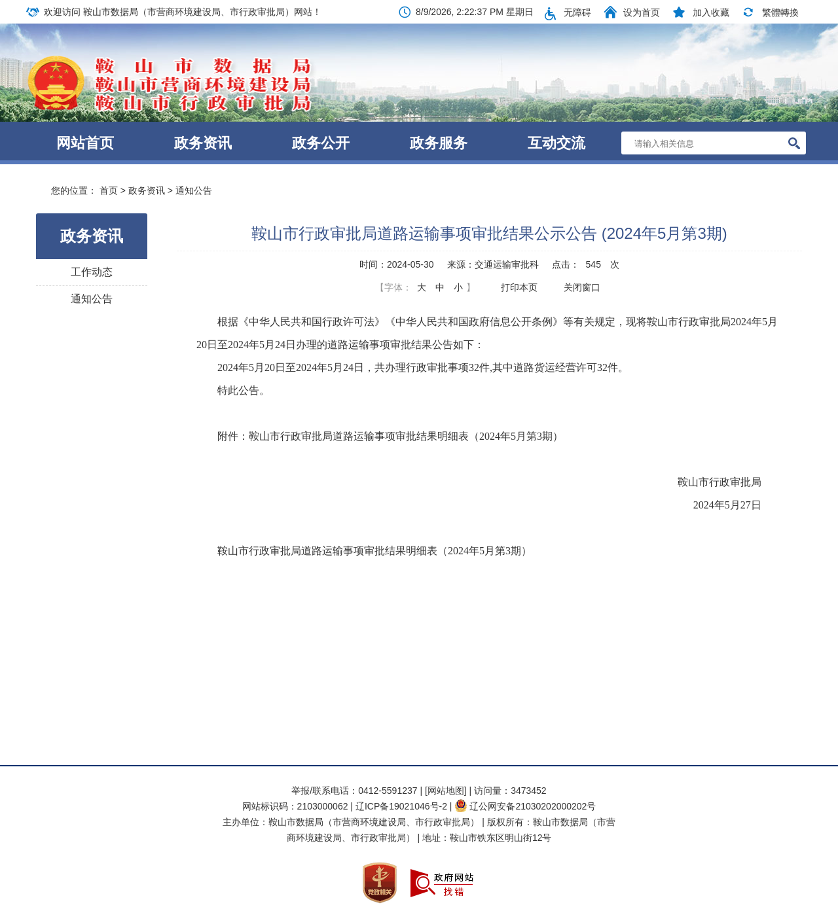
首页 (109, 190)
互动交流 (556, 143)
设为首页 (641, 12)
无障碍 (577, 12)
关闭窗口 (582, 287)
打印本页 (519, 287)
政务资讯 (203, 143)
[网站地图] (446, 790)
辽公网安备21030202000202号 (525, 806)
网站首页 (85, 143)
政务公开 (321, 143)
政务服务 (438, 143)
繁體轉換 (780, 12)
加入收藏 (711, 12)
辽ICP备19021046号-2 (402, 806)
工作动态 (92, 271)
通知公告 (193, 190)
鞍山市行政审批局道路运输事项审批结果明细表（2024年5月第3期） (374, 550)
